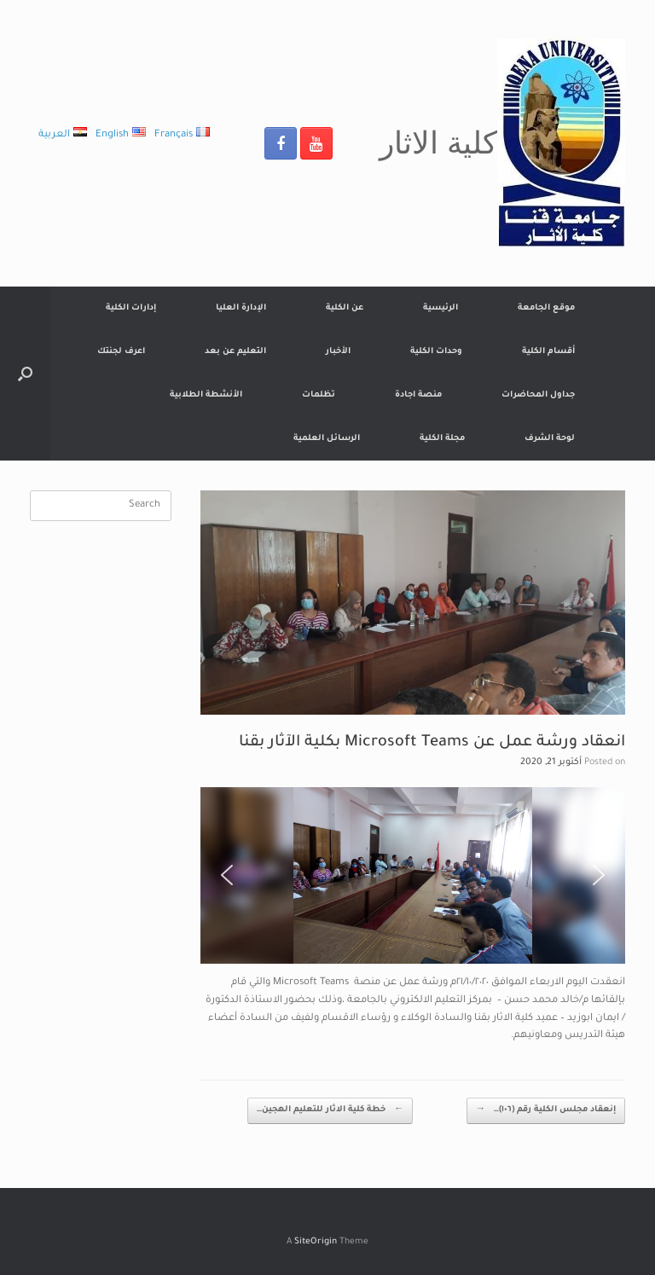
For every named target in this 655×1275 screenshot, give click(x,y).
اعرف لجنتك (121, 351)
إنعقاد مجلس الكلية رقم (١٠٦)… (546, 1111)
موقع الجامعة (546, 308)
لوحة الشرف (550, 438)
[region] (412, 875)
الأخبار (338, 351)
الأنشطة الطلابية (206, 395)
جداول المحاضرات (538, 395)
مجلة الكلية (442, 438)
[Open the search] (25, 374)
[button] (227, 875)
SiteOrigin (315, 1242)
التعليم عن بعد (235, 351)
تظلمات (318, 395)
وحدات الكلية (436, 351)
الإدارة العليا (241, 308)
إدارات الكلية (131, 308)
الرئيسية (440, 308)
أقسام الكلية (548, 351)
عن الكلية (344, 308)
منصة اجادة (418, 395)
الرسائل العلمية (326, 438)
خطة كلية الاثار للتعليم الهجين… (330, 1111)
